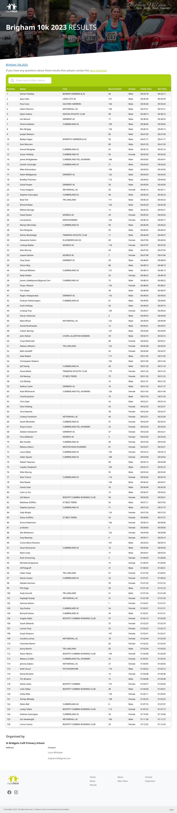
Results (147, 8)
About (155, 8)
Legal (171, 809)
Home (93, 777)
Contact (148, 777)
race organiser (98, 70)
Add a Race (123, 781)
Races (139, 8)
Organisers (165, 8)
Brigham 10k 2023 (17, 64)
